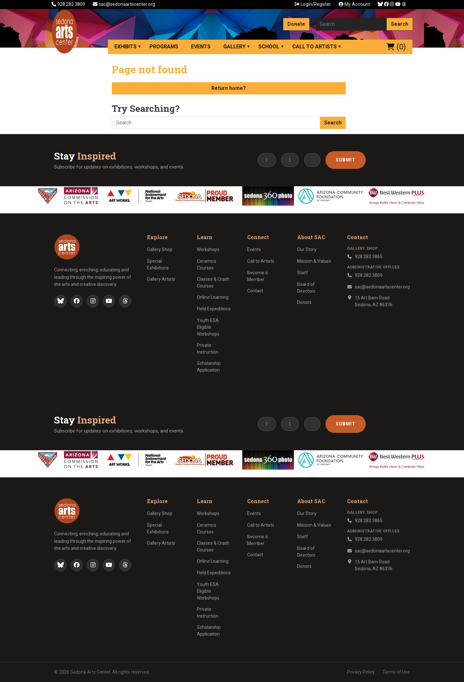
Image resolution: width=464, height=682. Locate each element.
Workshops (208, 249)
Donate (296, 24)
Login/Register (313, 4)
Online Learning (212, 297)
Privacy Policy (361, 672)
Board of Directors (306, 288)
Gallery (234, 47)
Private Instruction (207, 349)
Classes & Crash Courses (213, 282)
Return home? (228, 88)
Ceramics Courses (206, 264)
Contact (255, 290)
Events (200, 47)
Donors (304, 302)
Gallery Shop (159, 249)
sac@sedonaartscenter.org (124, 4)
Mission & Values (314, 261)
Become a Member (257, 276)
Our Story (306, 249)
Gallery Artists (161, 279)
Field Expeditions (214, 308)
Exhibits (125, 47)
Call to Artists (314, 47)
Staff (302, 272)
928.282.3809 (69, 4)
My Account (354, 4)
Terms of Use (396, 672)
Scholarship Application (209, 367)
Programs (164, 47)
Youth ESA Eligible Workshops (208, 327)
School (268, 47)
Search (399, 24)
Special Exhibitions (158, 264)
